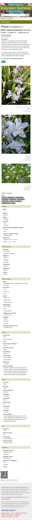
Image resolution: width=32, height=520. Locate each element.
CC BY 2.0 (28, 109)
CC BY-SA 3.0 (27, 158)
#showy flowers (11, 197)
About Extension (5, 513)
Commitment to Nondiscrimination (14, 497)
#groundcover (18, 201)
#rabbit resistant (20, 199)
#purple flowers (13, 199)
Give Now (16, 516)
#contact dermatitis (6, 203)
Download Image (26, 111)
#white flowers (5, 199)
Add (3, 61)
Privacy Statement (5, 499)
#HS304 (13, 203)
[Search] (13, 15)
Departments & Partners (21, 513)
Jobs (12, 513)
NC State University (6, 487)
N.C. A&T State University (19, 487)
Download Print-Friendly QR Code (9, 480)
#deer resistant (5, 201)
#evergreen (4, 197)
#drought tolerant (19, 197)
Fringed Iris (12, 32)
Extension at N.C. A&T (6, 516)
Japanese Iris (23, 32)
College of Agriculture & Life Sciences (10, 515)
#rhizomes (12, 201)
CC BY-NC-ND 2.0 (27, 188)
